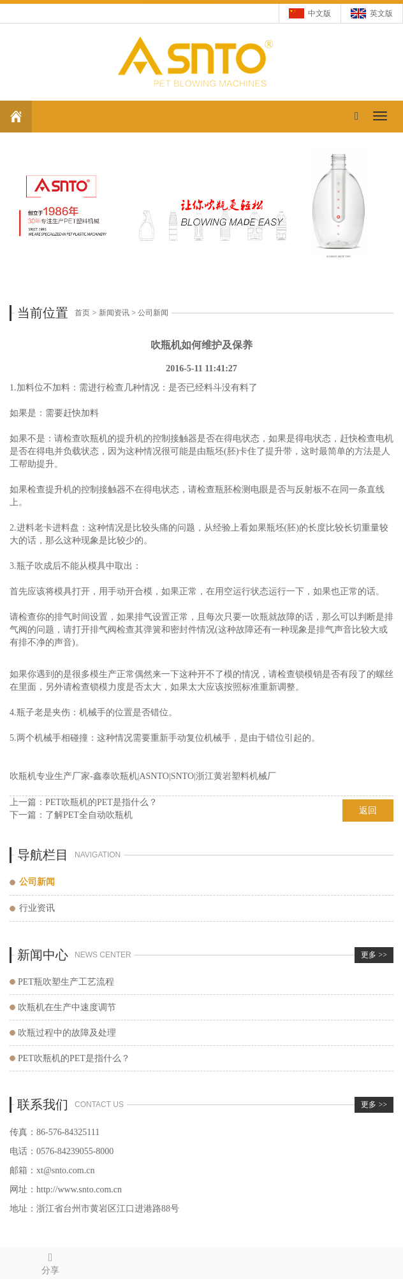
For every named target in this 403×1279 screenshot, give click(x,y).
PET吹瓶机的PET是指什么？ (101, 802)
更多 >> (374, 954)
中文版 (319, 13)
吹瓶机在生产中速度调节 (67, 1007)
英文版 (381, 13)
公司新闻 (153, 312)
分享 (50, 1261)
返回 (368, 810)
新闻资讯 (114, 312)
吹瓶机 (94, 438)
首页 (82, 312)
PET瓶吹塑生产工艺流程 (66, 982)
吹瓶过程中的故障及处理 (67, 1033)
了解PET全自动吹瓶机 (89, 815)
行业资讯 (37, 908)
